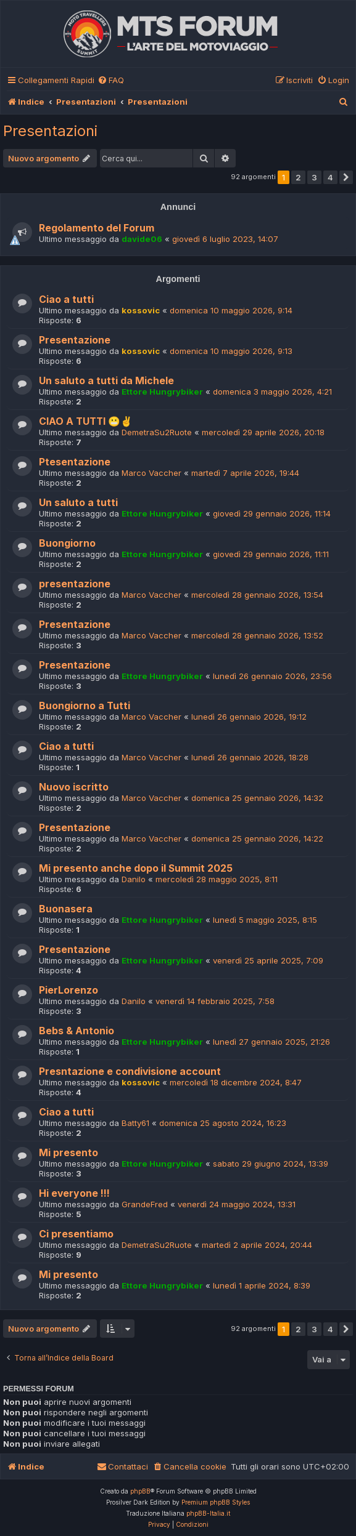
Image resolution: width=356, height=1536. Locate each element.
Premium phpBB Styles (215, 1502)
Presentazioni (50, 131)
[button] (346, 177)
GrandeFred (145, 1204)
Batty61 (135, 1123)
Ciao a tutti (66, 299)
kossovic (141, 310)
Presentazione (74, 340)
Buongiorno (67, 543)
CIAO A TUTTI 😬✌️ (86, 421)
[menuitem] (110, 80)
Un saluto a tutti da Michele (106, 381)
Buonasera (66, 909)
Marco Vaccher (151, 473)
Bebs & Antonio (76, 1031)
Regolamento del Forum (96, 228)
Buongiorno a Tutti (84, 706)
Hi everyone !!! (74, 1193)
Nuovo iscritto (74, 787)
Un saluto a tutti (78, 503)
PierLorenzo (68, 990)
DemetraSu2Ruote (157, 432)
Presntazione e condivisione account (130, 1071)
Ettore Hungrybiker (162, 391)
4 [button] (330, 177)
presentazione (74, 584)
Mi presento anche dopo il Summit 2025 (136, 868)
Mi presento (68, 1153)
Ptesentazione (74, 462)
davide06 (142, 239)
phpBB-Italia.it (208, 1513)
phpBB (140, 1491)
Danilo (134, 879)
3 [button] (314, 177)
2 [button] (298, 177)
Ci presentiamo (76, 1234)
